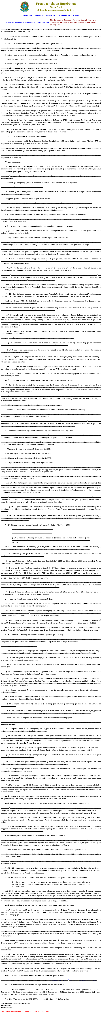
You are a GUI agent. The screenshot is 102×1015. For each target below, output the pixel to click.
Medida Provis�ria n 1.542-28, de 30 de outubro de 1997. (74, 980)
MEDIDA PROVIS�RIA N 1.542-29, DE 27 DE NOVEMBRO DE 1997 (51, 16)
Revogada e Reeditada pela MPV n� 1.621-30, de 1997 (28, 22)
